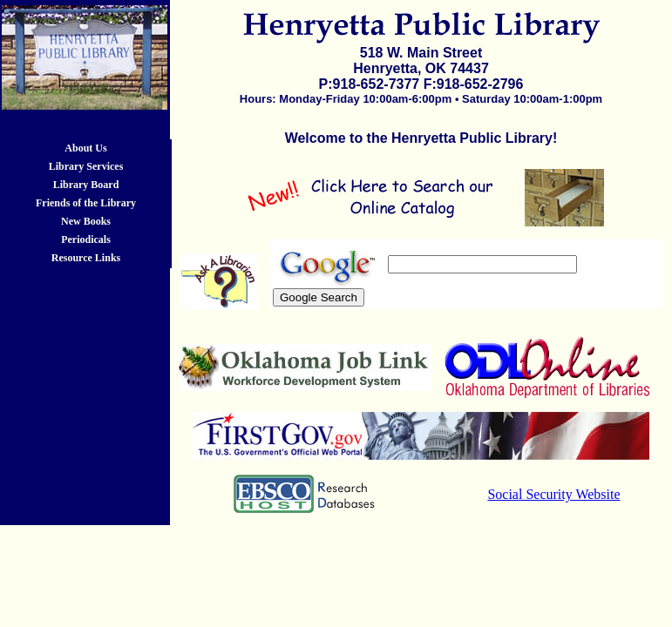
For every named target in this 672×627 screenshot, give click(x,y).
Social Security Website (553, 494)
